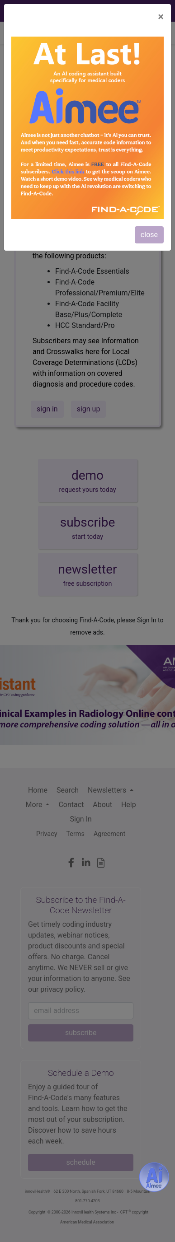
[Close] (161, 16)
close (149, 234)
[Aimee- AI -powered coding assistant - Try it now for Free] (154, 1177)
